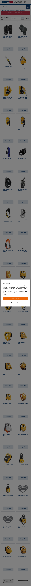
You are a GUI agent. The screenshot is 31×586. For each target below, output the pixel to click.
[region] (15, 293)
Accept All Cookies (15, 298)
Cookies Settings (15, 302)
